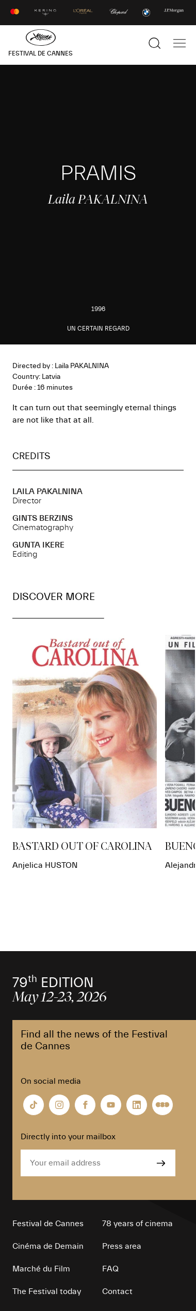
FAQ (110, 1268)
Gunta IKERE (38, 545)
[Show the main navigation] (179, 43)
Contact (117, 1291)
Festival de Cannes (48, 1223)
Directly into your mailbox (68, 1136)
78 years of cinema (137, 1223)
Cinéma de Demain (48, 1246)
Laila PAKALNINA (47, 491)
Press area (121, 1246)
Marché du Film (41, 1268)
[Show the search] (154, 43)
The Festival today (46, 1291)
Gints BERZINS (42, 518)
